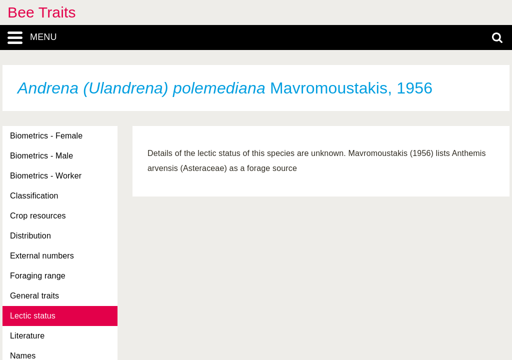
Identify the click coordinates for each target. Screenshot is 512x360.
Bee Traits (42, 12)
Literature (27, 336)
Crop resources (38, 216)
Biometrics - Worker (46, 176)
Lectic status (33, 316)
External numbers (42, 256)
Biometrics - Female (46, 136)
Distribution (30, 236)
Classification (34, 196)
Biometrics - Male (41, 156)
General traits (34, 296)
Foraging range (38, 276)
